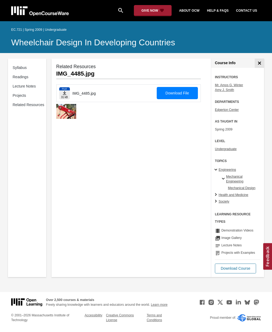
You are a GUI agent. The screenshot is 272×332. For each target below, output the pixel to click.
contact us (246, 10)
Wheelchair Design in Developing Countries (93, 42)
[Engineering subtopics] (216, 170)
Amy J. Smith (224, 90)
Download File (177, 93)
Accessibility (93, 315)
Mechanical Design (242, 188)
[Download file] (64, 93)
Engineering (227, 170)
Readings (20, 77)
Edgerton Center (227, 110)
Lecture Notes (24, 86)
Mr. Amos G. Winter (229, 85)
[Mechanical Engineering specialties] (224, 179)
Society (224, 201)
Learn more (159, 305)
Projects (19, 95)
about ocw (189, 10)
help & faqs (217, 10)
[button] (235, 268)
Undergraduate (226, 149)
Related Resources (28, 105)
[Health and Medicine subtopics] (216, 194)
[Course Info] (259, 63)
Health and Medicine (233, 195)
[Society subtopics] (216, 201)
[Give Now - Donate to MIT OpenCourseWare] (153, 10)
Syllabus (20, 67)
